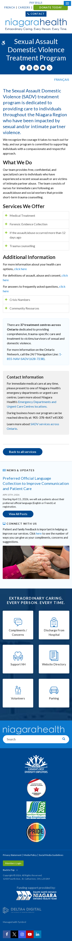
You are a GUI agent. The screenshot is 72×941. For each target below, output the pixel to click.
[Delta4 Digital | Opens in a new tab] (22, 910)
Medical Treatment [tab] (22, 215)
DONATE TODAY (50, 7)
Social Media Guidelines (51, 855)
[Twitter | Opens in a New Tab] (14, 934)
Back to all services (22, 451)
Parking (54, 698)
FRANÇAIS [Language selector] (61, 79)
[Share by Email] (43, 68)
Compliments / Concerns (18, 632)
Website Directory (54, 664)
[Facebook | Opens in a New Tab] (7, 934)
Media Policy (30, 855)
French (9, 7)
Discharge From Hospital (54, 632)
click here (20, 269)
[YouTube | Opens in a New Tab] (30, 934)
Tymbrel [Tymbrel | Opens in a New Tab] (22, 922)
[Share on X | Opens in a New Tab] (49, 68)
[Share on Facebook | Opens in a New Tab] (23, 68)
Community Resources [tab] (24, 308)
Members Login (13, 863)
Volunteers (18, 698)
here (39, 533)
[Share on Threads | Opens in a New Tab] (29, 68)
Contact (38, 13)
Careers (24, 7)
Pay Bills (36, 2)
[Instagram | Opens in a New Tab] (22, 934)
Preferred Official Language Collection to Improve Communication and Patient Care (36, 483)
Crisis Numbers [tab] (20, 299)
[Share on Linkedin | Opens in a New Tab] (36, 68)
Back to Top (8, 870)
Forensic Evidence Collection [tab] (28, 224)
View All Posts (18, 514)
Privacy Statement (12, 855)
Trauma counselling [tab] (22, 246)
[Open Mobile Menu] (67, 3)
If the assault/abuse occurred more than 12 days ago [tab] (37, 235)
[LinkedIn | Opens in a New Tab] (37, 934)
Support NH (18, 664)
